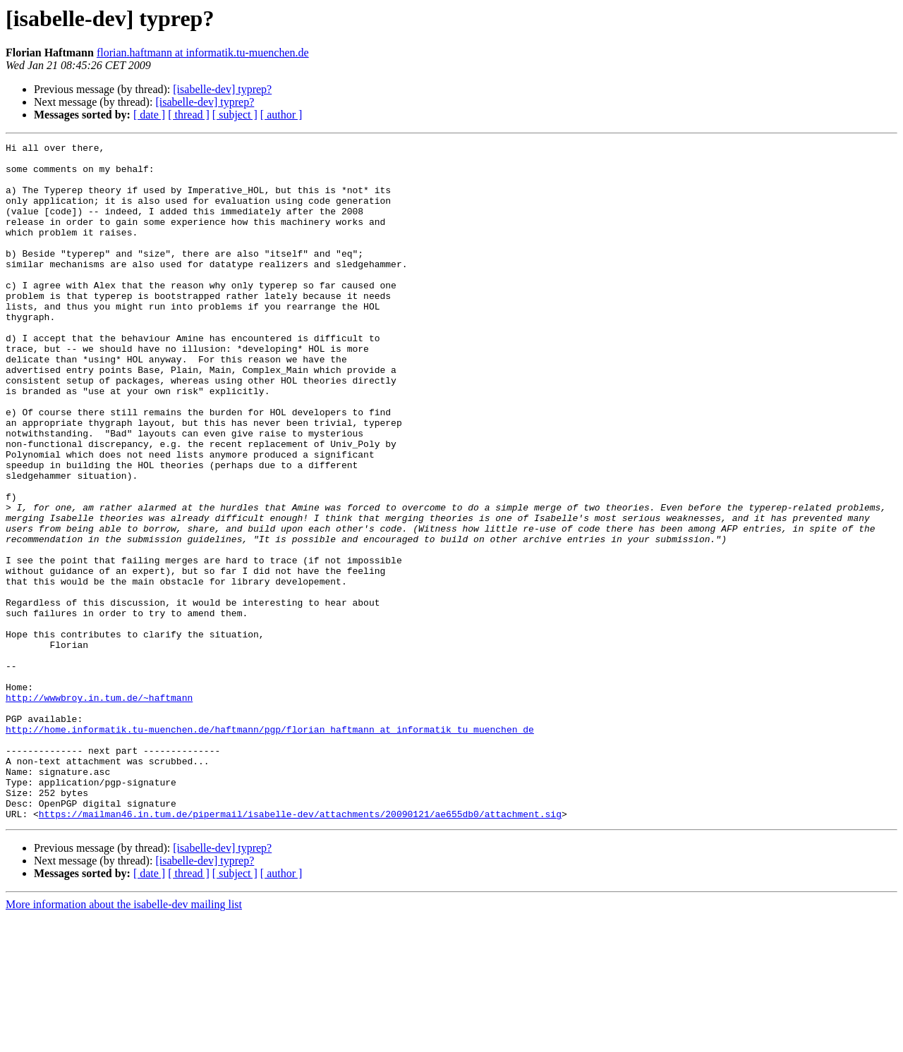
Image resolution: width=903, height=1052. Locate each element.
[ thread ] (189, 115)
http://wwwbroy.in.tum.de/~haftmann (99, 809)
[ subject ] (234, 115)
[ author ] (281, 115)
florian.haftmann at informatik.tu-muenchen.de (203, 53)
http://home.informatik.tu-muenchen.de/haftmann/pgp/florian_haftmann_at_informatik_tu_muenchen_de (270, 847)
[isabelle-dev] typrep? (222, 89)
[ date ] (149, 115)
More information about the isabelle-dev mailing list (124, 1040)
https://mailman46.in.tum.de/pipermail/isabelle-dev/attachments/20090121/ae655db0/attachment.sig (300, 949)
